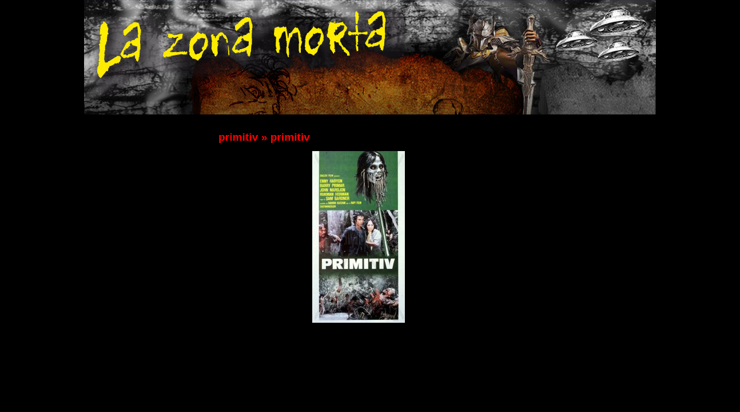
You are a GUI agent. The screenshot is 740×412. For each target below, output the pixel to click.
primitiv (238, 137)
